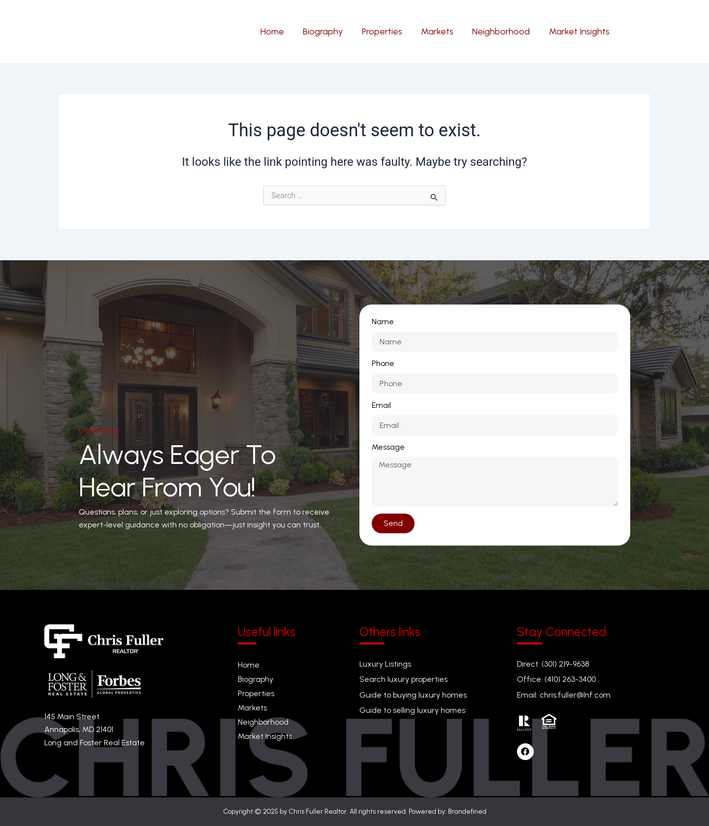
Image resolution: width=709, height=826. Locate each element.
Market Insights (265, 736)
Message (388, 447)
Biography (255, 679)
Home (248, 665)
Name (383, 321)
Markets (252, 707)
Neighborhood (263, 722)
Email (381, 405)
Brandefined (467, 811)
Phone (383, 363)
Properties (256, 693)
